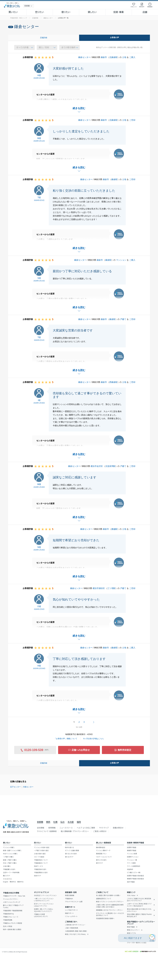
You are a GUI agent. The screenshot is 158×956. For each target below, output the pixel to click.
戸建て (123, 319)
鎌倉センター (84, 57)
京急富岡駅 (110, 466)
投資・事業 (118, 12)
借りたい (65, 12)
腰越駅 (114, 529)
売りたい (39, 12)
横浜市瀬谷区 (99, 588)
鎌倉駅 (114, 179)
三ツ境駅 (111, 588)
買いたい (13, 12)
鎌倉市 (104, 57)
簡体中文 (20, 882)
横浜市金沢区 (97, 466)
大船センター (28, 787)
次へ (94, 722)
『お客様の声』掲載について (65, 739)
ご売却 (132, 120)
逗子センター (15, 787)
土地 (124, 57)
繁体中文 (13, 882)
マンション (121, 260)
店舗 (145, 12)
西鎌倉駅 (113, 382)
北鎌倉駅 (113, 57)
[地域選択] (28, 6)
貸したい (92, 12)
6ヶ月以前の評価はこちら (93, 739)
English (5, 882)
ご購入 (132, 57)
